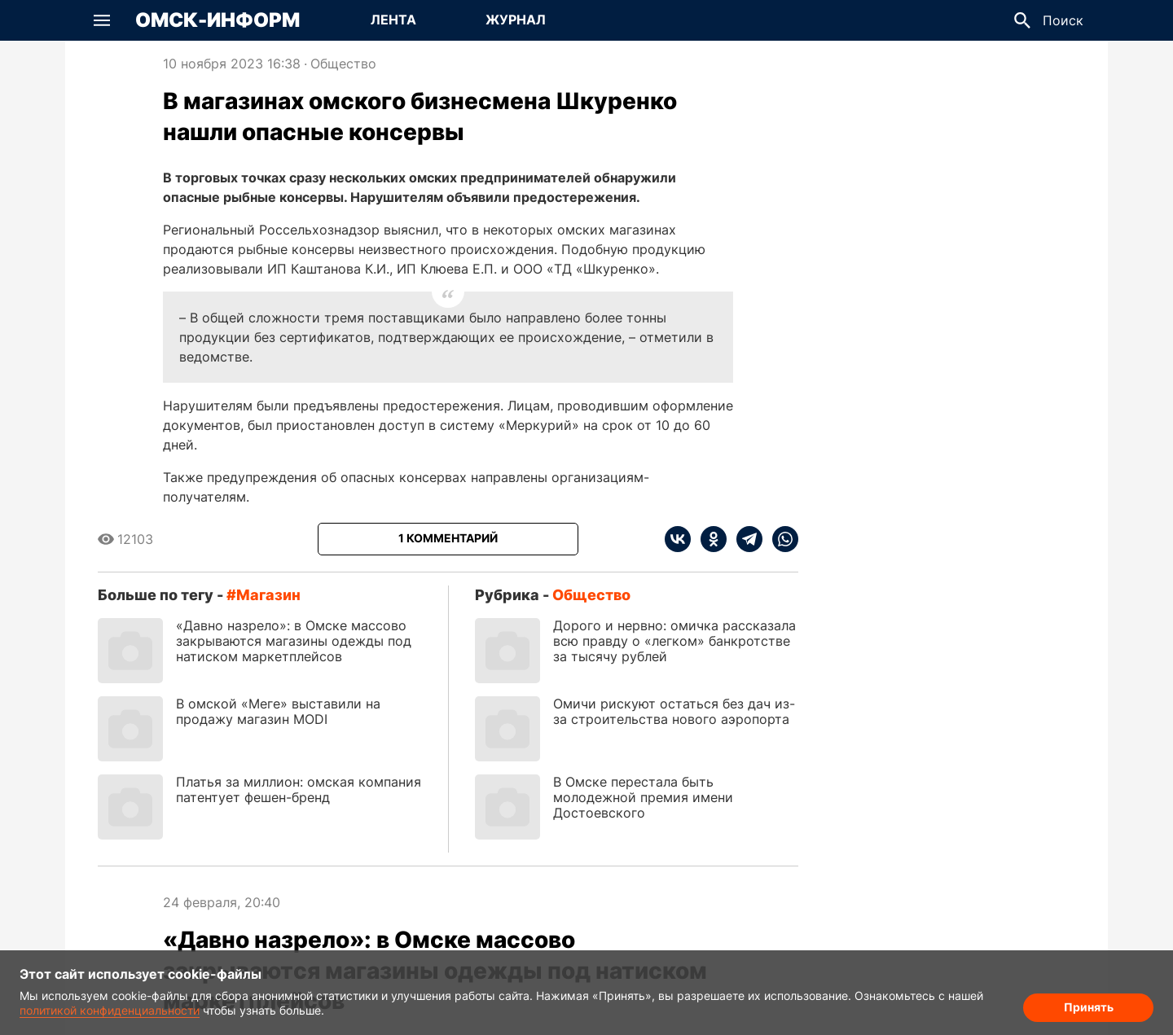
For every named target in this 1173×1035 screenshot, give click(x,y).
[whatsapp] (780, 539)
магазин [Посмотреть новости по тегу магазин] (268, 594)
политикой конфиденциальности (110, 1010)
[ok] (709, 539)
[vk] (678, 539)
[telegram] (744, 539)
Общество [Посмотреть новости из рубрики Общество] (343, 63)
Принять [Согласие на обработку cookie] (1089, 1007)
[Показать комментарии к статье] (448, 539)
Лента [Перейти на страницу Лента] (393, 19)
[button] (101, 20)
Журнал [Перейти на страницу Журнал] (515, 19)
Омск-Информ (217, 20)
